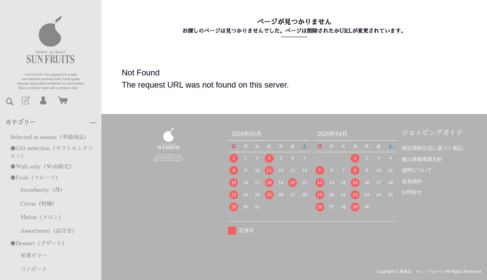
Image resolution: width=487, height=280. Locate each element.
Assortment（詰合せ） (48, 231)
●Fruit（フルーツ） (35, 178)
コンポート (33, 269)
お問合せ (412, 192)
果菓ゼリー (33, 255)
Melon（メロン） (42, 217)
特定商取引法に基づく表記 (432, 148)
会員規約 (412, 181)
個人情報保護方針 (422, 159)
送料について (417, 170)
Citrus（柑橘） (38, 204)
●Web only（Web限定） (42, 166)
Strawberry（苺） (42, 190)
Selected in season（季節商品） (49, 137)
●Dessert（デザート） (38, 243)
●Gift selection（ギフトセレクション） (51, 152)
